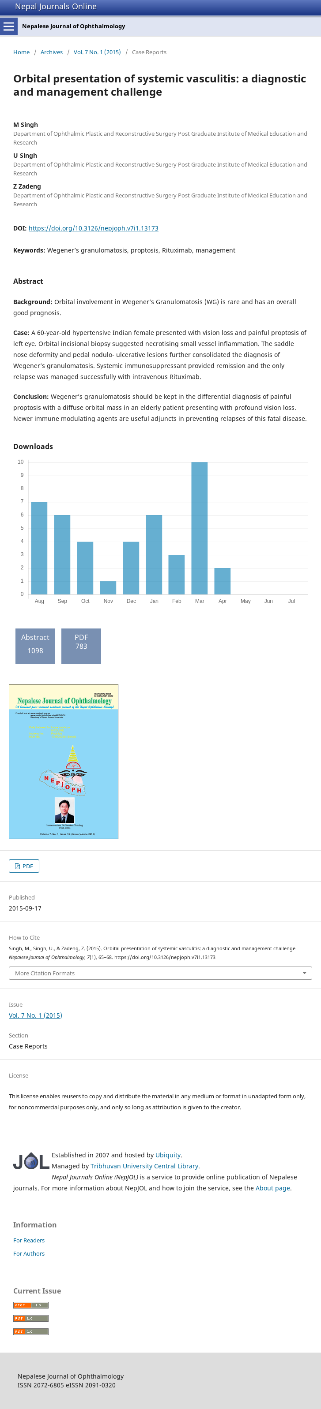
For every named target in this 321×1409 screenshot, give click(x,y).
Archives (52, 52)
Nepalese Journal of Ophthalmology (73, 26)
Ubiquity (168, 1155)
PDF (27, 866)
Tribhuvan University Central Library (144, 1166)
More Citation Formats (45, 973)
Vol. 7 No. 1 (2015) (97, 52)
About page (273, 1188)
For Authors (29, 1253)
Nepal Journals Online (56, 6)
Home (21, 52)
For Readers (29, 1240)
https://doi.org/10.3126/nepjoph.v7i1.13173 (94, 228)
